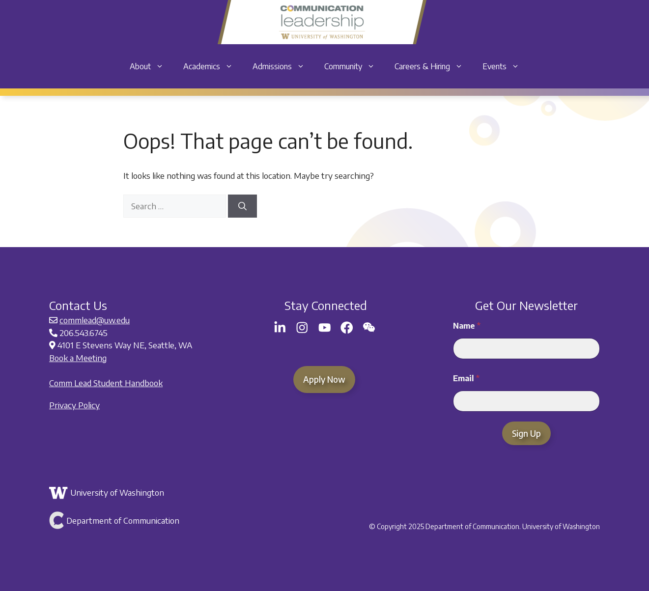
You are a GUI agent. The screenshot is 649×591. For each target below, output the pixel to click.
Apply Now (324, 379)
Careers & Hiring (434, 66)
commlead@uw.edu (94, 319)
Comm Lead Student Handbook (106, 382)
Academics (213, 66)
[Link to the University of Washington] (139, 492)
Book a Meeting (78, 357)
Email (466, 378)
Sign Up (526, 433)
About (151, 66)
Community (354, 66)
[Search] (242, 206)
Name (466, 326)
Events (505, 66)
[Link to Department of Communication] (139, 520)
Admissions (283, 66)
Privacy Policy (74, 404)
